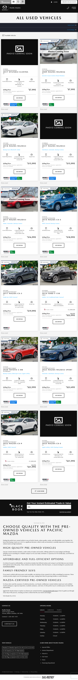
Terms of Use (25, 672)
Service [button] (51, 610)
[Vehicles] (49, 507)
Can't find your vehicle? (65, 512)
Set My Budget (71, 29)
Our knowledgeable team (50, 591)
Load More (39, 491)
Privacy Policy (34, 672)
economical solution (9, 566)
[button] (19, 72)
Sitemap (17, 672)
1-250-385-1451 (12, 616)
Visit (4, 591)
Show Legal (4, 109)
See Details (19, 98)
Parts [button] (59, 610)
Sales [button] (42, 610)
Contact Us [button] (9, 624)
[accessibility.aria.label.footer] (48, 677)
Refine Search (71, 25)
